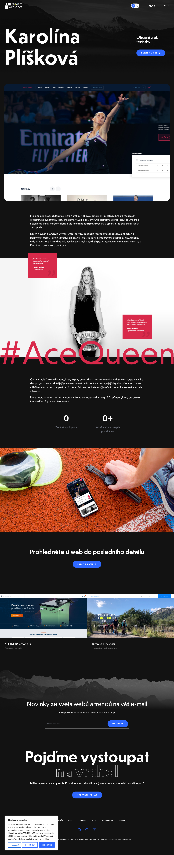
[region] (31, 833)
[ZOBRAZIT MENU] (146, 5)
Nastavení (14, 845)
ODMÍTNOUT (30, 845)
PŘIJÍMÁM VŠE (46, 845)
